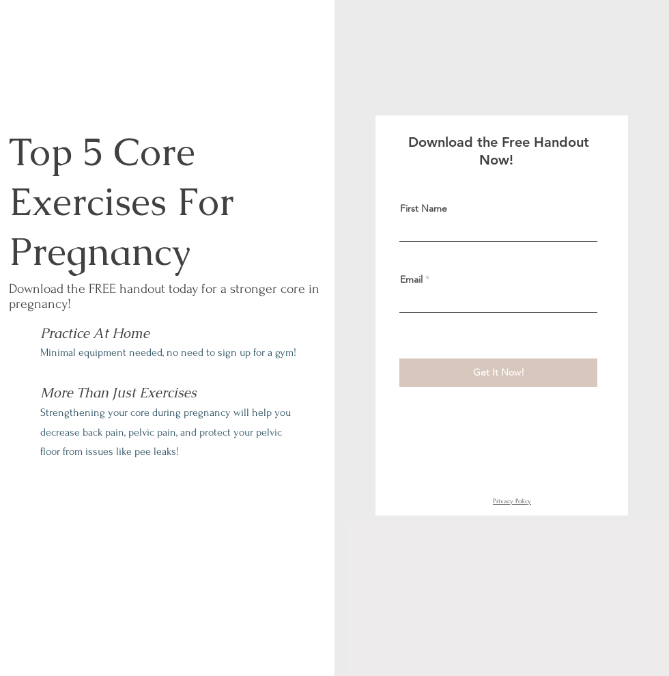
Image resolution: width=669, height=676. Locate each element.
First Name (423, 208)
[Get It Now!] (498, 372)
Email (411, 279)
